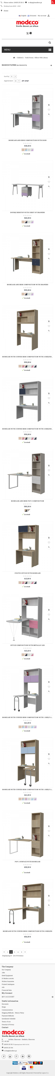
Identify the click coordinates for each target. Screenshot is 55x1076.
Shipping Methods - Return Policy (13, 1013)
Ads (3, 987)
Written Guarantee (8, 981)
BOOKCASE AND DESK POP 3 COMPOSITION (27, 501)
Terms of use (6, 1022)
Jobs (3, 972)
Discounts (5, 1004)
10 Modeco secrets (8, 978)
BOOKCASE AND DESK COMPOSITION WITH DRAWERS (27, 284)
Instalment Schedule (8, 1019)
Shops (4, 1007)
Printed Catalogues (8, 984)
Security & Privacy (8, 1024)
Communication (7, 1010)
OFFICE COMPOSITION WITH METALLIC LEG (27, 645)
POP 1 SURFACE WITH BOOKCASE (27, 862)
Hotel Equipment (7, 975)
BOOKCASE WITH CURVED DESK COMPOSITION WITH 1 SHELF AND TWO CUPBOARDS (27, 717)
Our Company (6, 970)
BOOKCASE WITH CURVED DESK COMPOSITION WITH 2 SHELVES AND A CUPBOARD (27, 357)
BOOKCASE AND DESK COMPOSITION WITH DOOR (27, 140)
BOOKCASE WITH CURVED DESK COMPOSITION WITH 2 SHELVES (27, 931)
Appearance (8, 81)
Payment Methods (8, 1016)
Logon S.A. (45, 1073)
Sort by (6, 76)
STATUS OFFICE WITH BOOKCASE (27, 573)
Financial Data (7, 990)
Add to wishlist (49, 110)
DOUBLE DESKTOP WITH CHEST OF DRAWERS (27, 212)
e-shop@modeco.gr (10, 1051)
